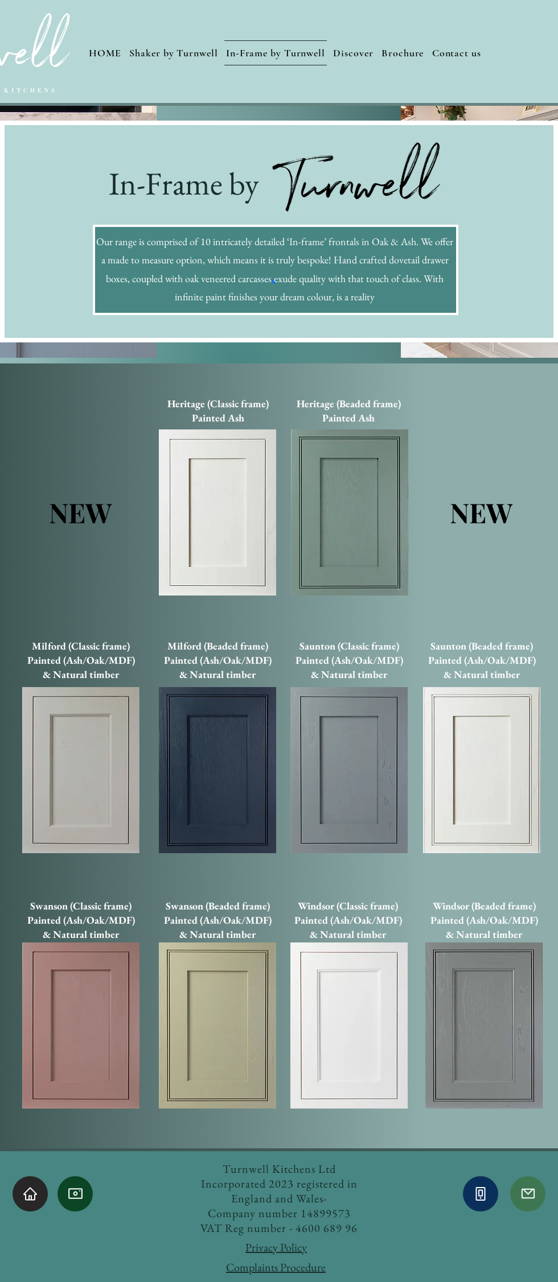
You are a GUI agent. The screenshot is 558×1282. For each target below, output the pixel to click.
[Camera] (75, 1193)
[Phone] (480, 1193)
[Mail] (527, 1193)
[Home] (30, 1193)
